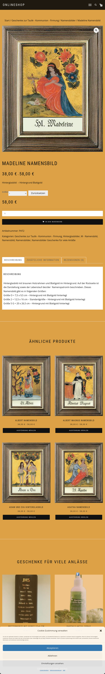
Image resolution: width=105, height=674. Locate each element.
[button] (100, 630)
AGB (64, 670)
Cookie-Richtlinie (44, 670)
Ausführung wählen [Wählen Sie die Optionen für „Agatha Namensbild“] (78, 517)
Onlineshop (14, 5)
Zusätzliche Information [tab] (43, 260)
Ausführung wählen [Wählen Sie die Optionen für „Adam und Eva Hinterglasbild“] (26, 517)
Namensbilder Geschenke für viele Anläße (53, 240)
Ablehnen (52, 655)
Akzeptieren (52, 648)
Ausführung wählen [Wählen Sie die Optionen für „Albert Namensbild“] (26, 430)
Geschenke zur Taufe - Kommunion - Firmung (35, 20)
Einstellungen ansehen (52, 663)
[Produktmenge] (52, 213)
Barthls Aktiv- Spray (79, 626)
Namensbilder (68, 20)
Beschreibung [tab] (13, 260)
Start (7, 20)
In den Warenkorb (53, 222)
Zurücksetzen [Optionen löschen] (38, 193)
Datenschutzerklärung (55, 670)
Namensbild (8, 240)
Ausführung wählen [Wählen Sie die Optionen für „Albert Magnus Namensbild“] (78, 430)
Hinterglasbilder (71, 236)
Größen (5, 192)
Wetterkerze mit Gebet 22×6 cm (26, 626)
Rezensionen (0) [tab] (74, 260)
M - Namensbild (89, 236)
